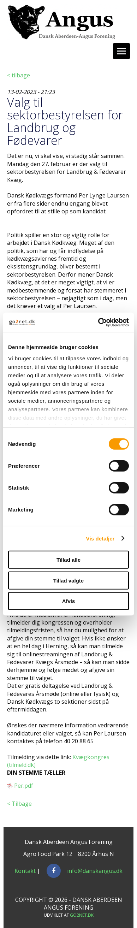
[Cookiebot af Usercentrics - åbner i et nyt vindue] (98, 322)
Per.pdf (23, 786)
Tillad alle (68, 560)
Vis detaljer (100, 538)
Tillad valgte (68, 580)
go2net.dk (82, 915)
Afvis (68, 601)
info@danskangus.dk (95, 871)
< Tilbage (19, 804)
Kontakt (25, 871)
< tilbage (18, 75)
